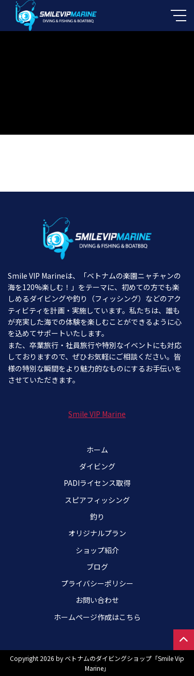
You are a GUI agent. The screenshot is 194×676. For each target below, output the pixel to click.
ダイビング (97, 466)
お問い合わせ (97, 600)
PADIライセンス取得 (97, 483)
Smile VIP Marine (97, 414)
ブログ (97, 567)
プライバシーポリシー (97, 583)
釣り (97, 516)
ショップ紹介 (97, 550)
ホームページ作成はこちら (97, 617)
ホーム (97, 449)
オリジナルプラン (97, 533)
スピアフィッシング (97, 500)
